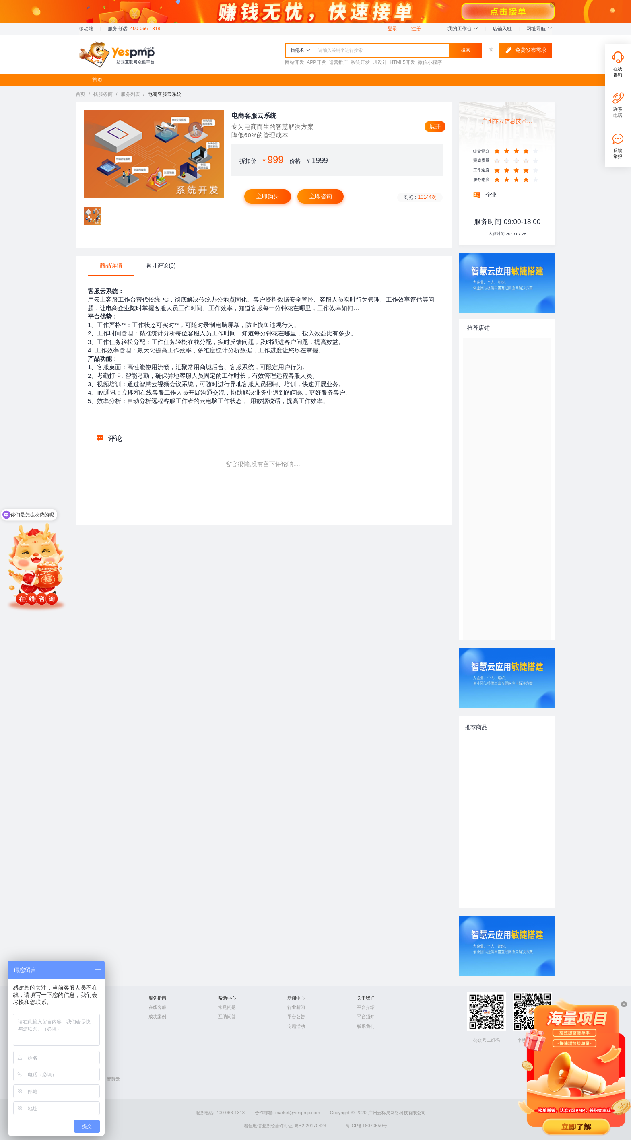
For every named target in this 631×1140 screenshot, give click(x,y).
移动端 (86, 28)
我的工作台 (462, 28)
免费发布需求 (525, 50)
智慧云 (113, 1078)
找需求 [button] (300, 50)
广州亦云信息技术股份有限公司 (507, 121)
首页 (97, 80)
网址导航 (539, 28)
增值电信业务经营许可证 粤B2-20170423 (285, 1125)
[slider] (517, 151)
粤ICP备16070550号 (366, 1125)
